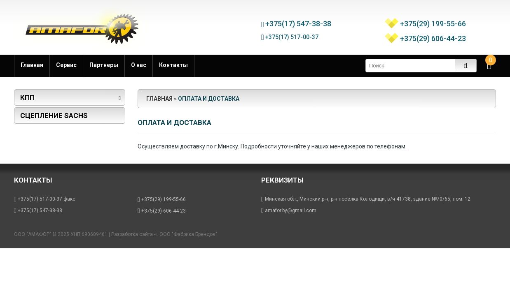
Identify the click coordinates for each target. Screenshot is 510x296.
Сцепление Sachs (54, 115)
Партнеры (103, 65)
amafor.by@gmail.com (290, 210)
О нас (138, 65)
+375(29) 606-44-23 (433, 36)
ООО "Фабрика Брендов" (188, 234)
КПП (27, 97)
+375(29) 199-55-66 (433, 21)
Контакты (173, 65)
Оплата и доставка (208, 98)
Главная (32, 65)
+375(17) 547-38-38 (299, 21)
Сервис (66, 65)
